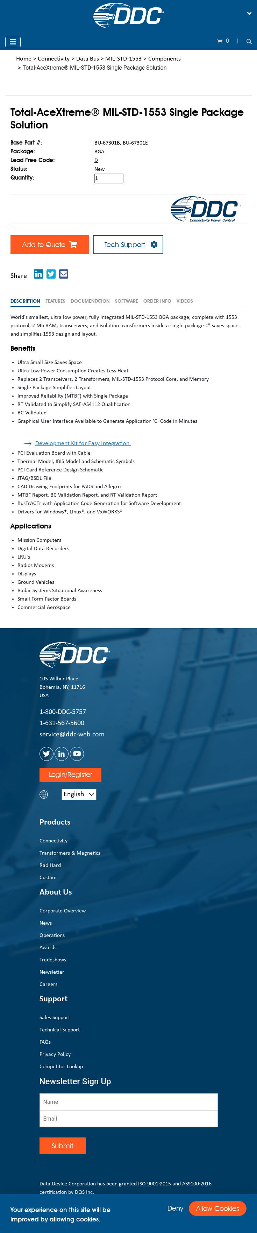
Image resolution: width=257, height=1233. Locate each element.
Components (164, 59)
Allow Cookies (217, 1208)
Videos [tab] (185, 301)
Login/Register (70, 774)
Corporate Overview (63, 911)
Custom (48, 878)
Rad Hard (50, 865)
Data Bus (87, 59)
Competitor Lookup (61, 1067)
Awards (48, 948)
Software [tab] (126, 301)
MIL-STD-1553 (123, 59)
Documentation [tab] (90, 301)
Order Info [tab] (157, 301)
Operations (52, 935)
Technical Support (60, 1030)
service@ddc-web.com (72, 734)
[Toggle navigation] (249, 13)
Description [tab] (25, 301)
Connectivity (54, 59)
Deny (175, 1208)
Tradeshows (53, 960)
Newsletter (52, 972)
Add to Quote (49, 244)
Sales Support (55, 1018)
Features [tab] (55, 301)
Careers (48, 984)
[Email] (129, 1118)
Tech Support (128, 244)
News (46, 923)
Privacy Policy (55, 1054)
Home (23, 59)
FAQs (45, 1042)
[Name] (129, 1101)
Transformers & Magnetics (70, 853)
